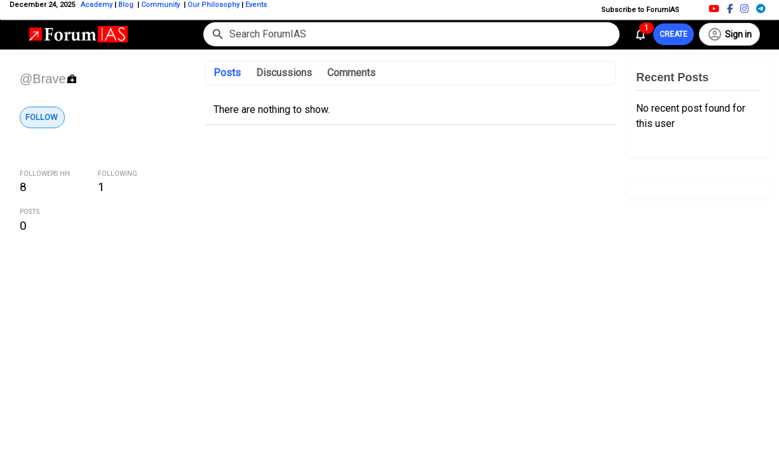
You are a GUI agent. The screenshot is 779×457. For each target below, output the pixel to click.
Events (255, 5)
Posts (227, 73)
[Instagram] (744, 8)
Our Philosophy (213, 5)
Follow (41, 117)
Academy (96, 5)
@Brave (43, 79)
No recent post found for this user (690, 115)
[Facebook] (729, 8)
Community (161, 5)
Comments (351, 73)
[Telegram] (760, 8)
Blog (126, 5)
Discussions (284, 73)
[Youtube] (714, 8)
